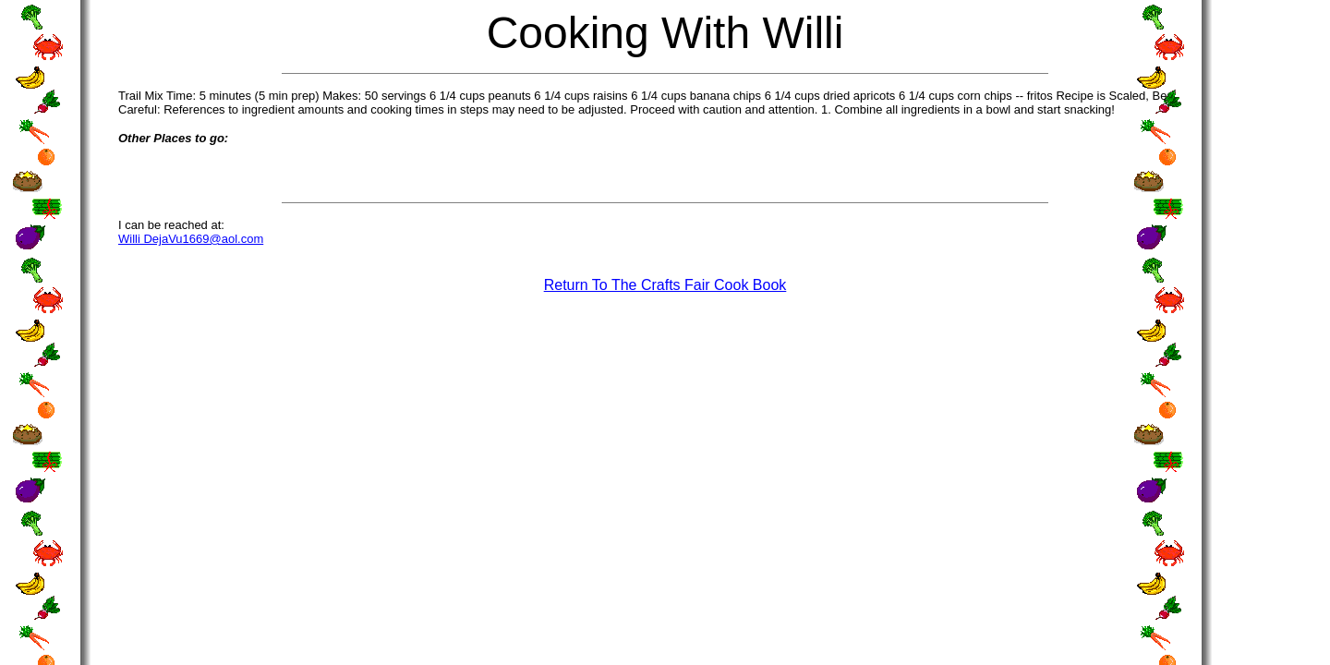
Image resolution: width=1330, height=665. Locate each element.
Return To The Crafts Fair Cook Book (665, 285)
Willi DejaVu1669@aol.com (190, 239)
